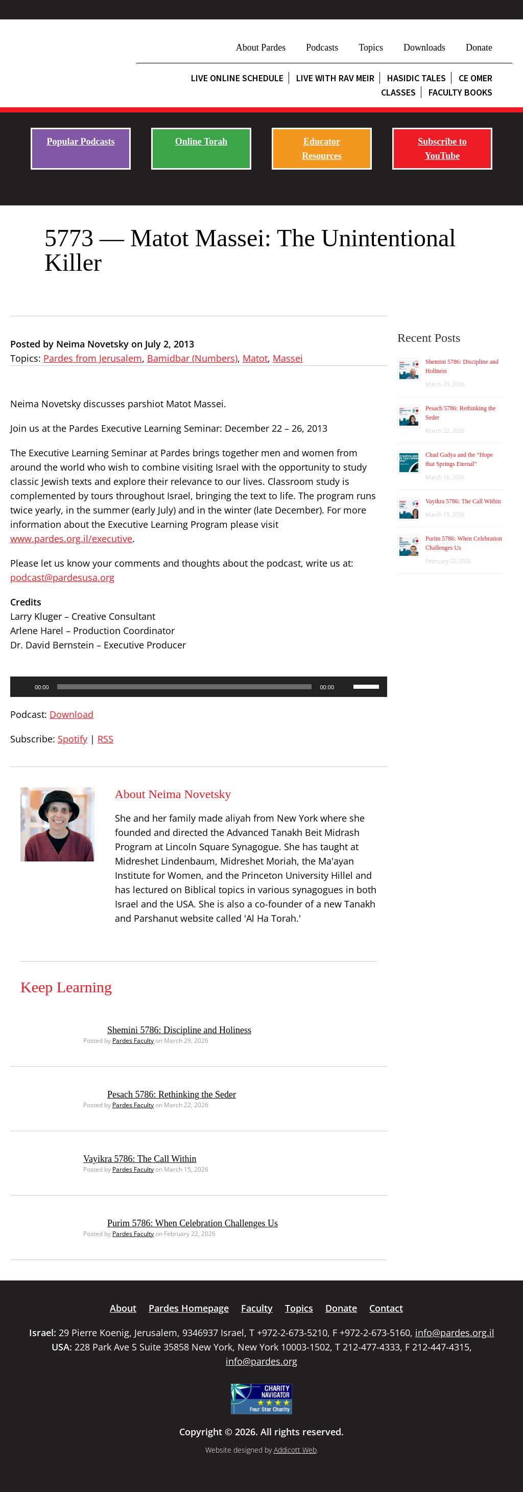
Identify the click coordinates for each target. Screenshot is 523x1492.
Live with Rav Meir (335, 78)
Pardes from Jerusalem (92, 358)
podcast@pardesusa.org (62, 577)
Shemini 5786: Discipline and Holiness (179, 1030)
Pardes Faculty (133, 1040)
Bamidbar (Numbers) (192, 358)
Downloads (424, 47)
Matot (255, 358)
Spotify (72, 739)
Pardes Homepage (189, 1308)
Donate (479, 47)
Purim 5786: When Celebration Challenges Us (192, 1223)
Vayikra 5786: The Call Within (140, 1159)
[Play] (23, 687)
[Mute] (345, 687)
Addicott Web (295, 1450)
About (123, 1308)
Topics (371, 47)
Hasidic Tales (416, 78)
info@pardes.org (261, 1361)
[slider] (184, 686)
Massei (288, 358)
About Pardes (261, 47)
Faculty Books (460, 92)
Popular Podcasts (80, 141)
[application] (198, 687)
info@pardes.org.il (454, 1332)
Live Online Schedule (237, 78)
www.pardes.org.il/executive (71, 538)
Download (71, 714)
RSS (105, 739)
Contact (386, 1308)
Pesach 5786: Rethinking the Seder (171, 1094)
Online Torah (201, 141)
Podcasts (322, 47)
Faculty (257, 1308)
